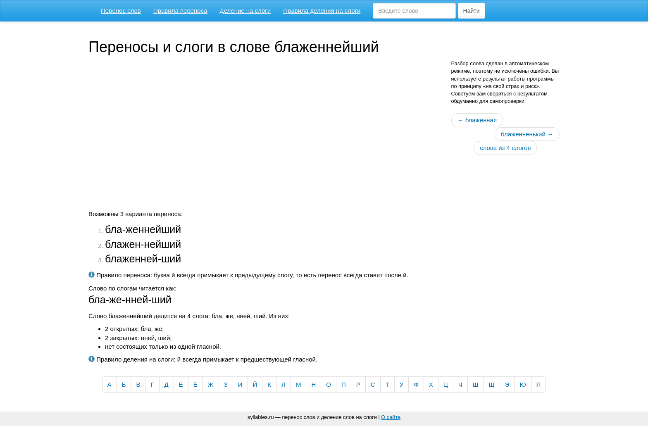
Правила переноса (180, 10)
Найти (471, 10)
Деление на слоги (245, 10)
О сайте (390, 417)
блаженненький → (527, 134)
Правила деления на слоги (321, 10)
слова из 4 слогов (505, 147)
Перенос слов (121, 10)
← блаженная (477, 120)
